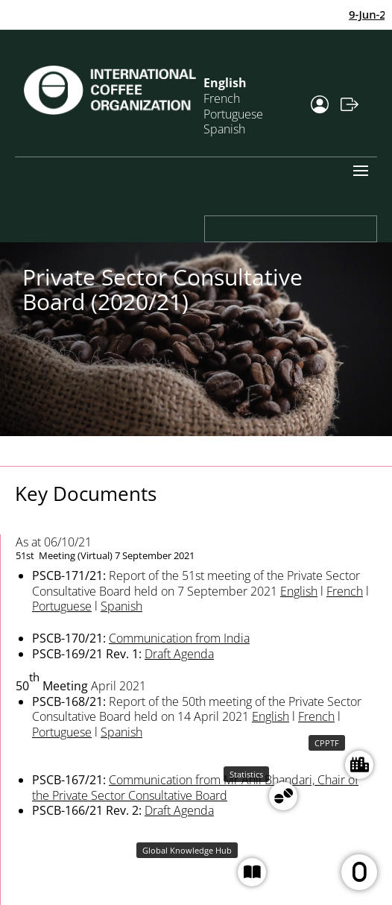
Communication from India (179, 638)
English (298, 591)
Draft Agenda (179, 654)
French (344, 591)
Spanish (224, 129)
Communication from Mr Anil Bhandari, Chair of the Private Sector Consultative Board (195, 788)
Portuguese (62, 606)
